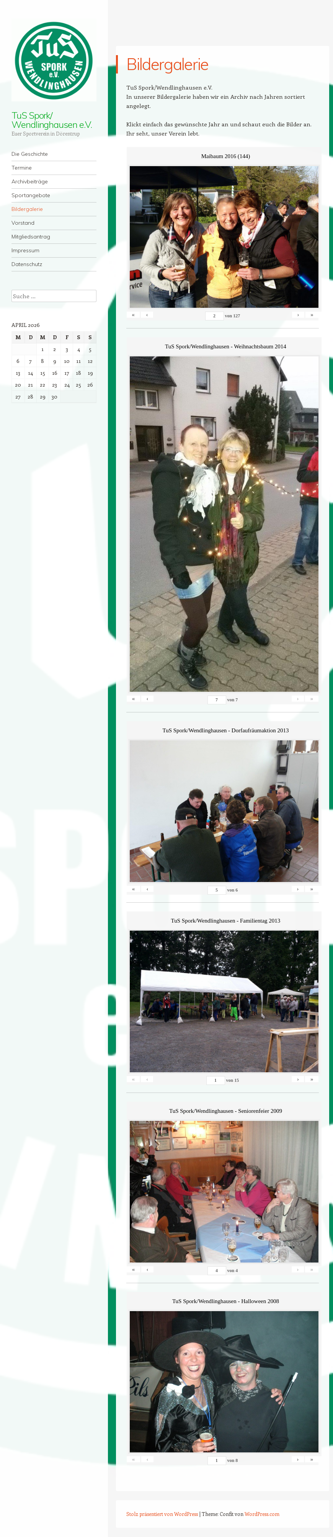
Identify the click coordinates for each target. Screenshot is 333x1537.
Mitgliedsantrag (30, 236)
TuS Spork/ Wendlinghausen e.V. (51, 119)
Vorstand (22, 222)
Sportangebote (30, 195)
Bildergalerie (27, 209)
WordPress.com (262, 1514)
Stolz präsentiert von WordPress (162, 1514)
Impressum (25, 250)
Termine (21, 167)
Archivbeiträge (29, 181)
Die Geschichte (29, 153)
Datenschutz (26, 264)
